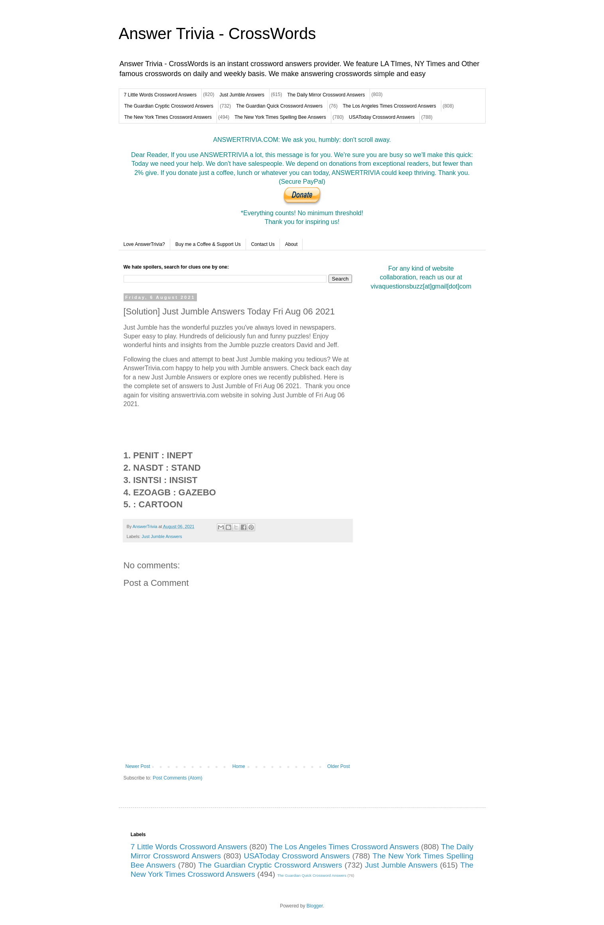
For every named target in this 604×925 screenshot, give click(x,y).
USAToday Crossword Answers (382, 117)
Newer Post (138, 766)
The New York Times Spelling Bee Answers (280, 117)
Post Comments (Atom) (178, 778)
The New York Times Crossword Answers (168, 117)
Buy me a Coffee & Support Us (208, 244)
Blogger (315, 906)
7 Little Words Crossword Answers (160, 95)
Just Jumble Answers (241, 95)
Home (238, 766)
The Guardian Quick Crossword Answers (279, 106)
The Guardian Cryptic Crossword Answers (168, 106)
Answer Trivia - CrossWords (217, 33)
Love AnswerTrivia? (144, 244)
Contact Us (263, 244)
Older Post (338, 766)
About (291, 244)
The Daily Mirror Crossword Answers (326, 95)
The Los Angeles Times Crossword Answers (389, 106)
